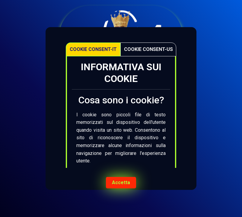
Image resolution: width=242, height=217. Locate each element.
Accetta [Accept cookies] (121, 182)
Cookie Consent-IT (93, 49)
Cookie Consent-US (148, 49)
